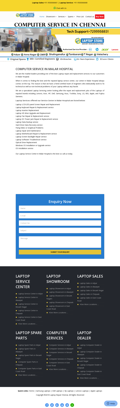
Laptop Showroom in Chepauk (61, 302)
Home (41, 16)
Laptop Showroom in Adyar (60, 288)
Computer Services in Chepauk (61, 359)
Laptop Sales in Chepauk (89, 294)
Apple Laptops (96, 391)
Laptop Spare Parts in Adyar (29, 345)
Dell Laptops (57, 391)
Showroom (51, 16)
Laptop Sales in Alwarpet (90, 287)
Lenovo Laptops (82, 391)
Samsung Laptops (43, 391)
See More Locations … (27, 324)
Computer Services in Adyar (60, 345)
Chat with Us (60, 8)
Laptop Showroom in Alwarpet (61, 292)
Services (62, 16)
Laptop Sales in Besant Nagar (92, 290)
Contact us (90, 16)
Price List (80, 16)
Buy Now (99, 16)
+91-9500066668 (80, 2)
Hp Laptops (69, 391)
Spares (71, 16)
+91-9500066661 (51, 2)
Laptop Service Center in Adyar (30, 293)
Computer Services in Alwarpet (61, 349)
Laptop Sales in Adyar (88, 283)
